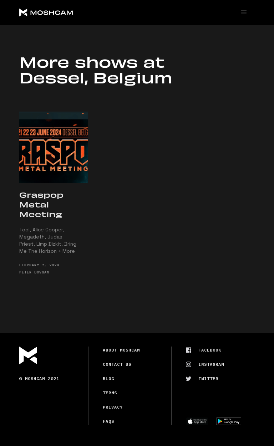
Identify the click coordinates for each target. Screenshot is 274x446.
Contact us (117, 364)
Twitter (208, 378)
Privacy (113, 407)
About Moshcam (121, 350)
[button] (244, 12)
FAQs (108, 421)
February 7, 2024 (39, 265)
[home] (72, 12)
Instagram (211, 364)
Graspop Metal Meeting (41, 204)
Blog (108, 378)
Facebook (209, 350)
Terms (110, 392)
